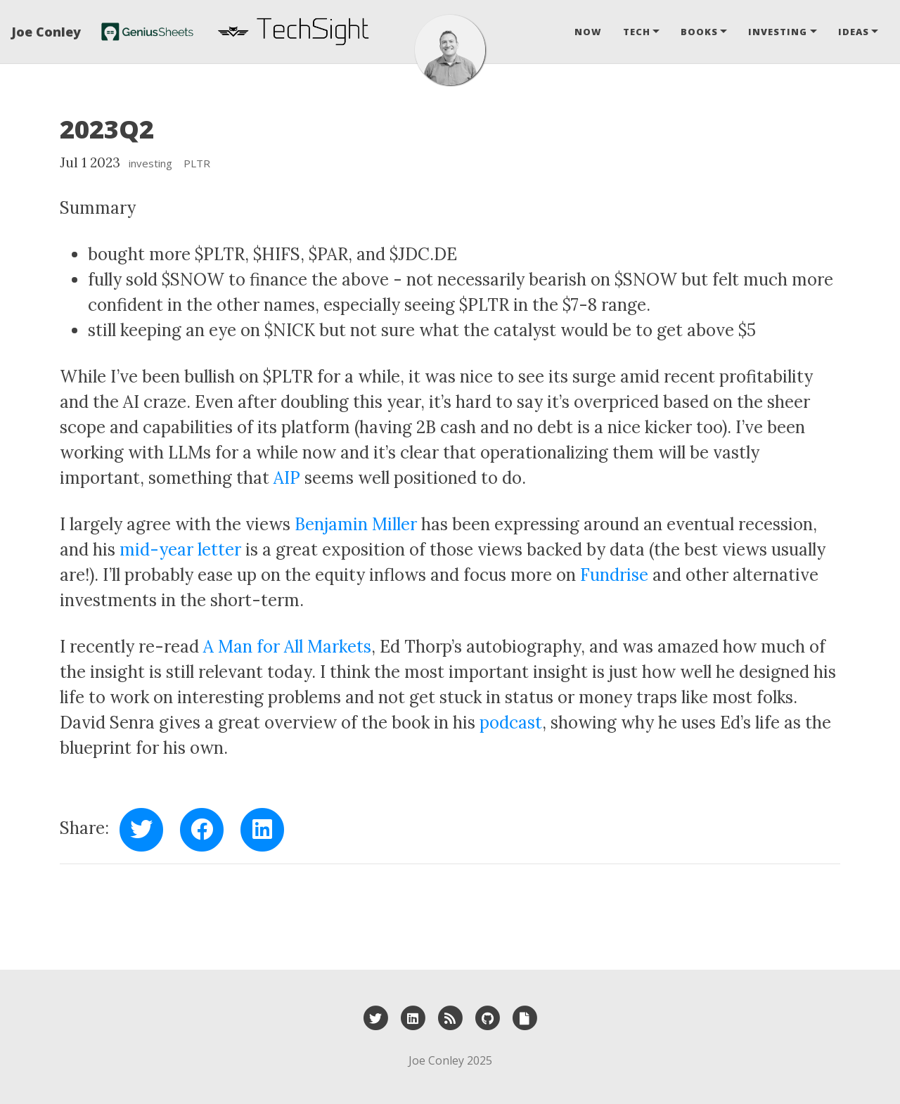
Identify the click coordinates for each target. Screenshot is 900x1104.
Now (588, 31)
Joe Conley (46, 31)
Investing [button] (777, 31)
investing (150, 163)
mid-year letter (180, 549)
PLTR (197, 163)
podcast (511, 722)
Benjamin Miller (356, 524)
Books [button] (699, 31)
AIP (287, 478)
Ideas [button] (853, 31)
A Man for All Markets (287, 646)
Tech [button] (636, 31)
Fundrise (614, 575)
